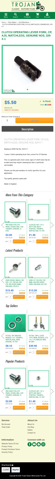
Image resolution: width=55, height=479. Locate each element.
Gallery (30, 430)
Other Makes (12, 22)
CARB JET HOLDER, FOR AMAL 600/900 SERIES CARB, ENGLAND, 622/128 (38, 282)
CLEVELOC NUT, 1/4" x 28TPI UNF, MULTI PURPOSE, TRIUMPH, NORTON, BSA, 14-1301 (37, 228)
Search (15, 15)
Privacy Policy (7, 446)
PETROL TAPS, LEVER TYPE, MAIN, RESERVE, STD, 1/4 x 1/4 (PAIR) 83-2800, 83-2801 (38, 339)
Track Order (6, 427)
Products (27, 15)
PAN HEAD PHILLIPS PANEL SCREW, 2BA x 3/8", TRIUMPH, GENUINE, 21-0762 (15, 228)
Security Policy (7, 452)
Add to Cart (34, 120)
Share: (45, 105)
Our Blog (31, 427)
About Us (31, 424)
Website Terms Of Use (10, 444)
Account (47, 15)
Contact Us (32, 433)
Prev (2, 225)
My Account (6, 424)
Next (52, 225)
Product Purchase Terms (11, 449)
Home (4, 22)
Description (27, 129)
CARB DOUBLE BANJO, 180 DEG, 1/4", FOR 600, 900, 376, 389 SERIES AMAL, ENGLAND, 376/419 (15, 283)
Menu (6, 15)
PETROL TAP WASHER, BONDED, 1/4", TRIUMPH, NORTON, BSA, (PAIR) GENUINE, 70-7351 (14, 339)
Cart (37, 15)
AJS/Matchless (24, 22)
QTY (7, 241)
